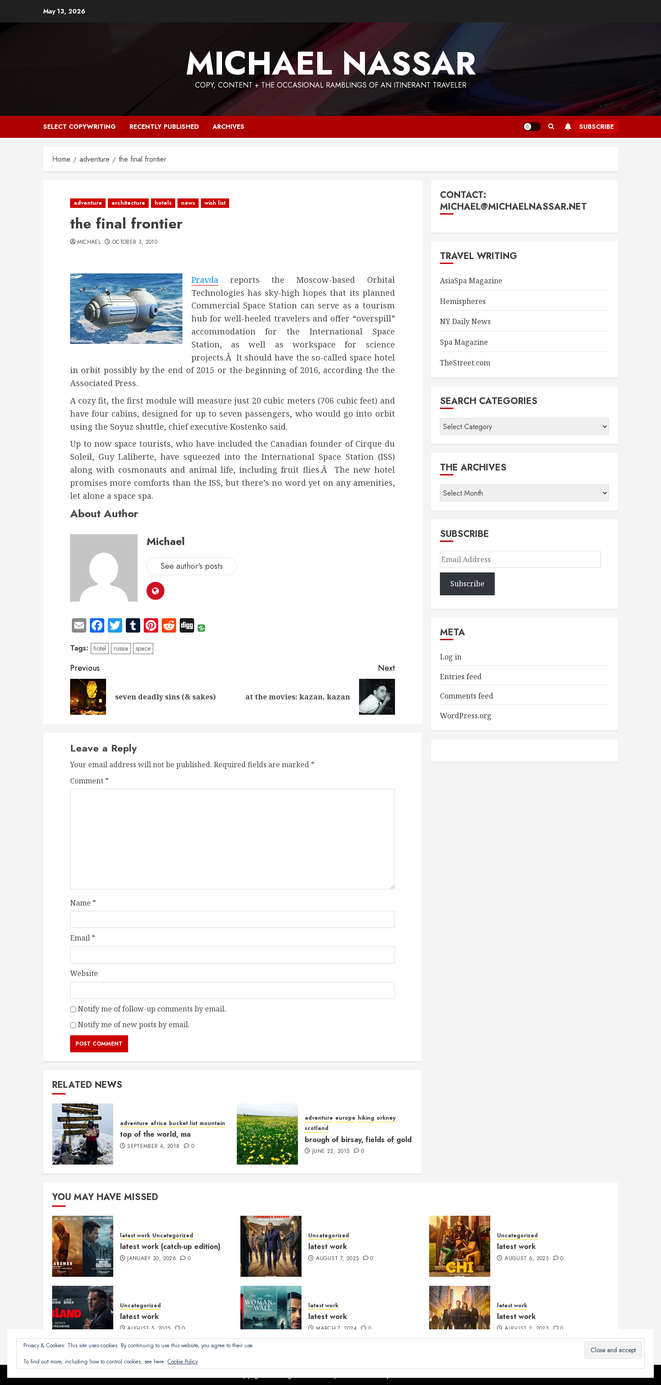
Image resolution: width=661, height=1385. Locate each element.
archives (228, 126)
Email (82, 938)
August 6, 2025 (527, 1258)
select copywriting (79, 126)
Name (83, 903)
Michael (89, 242)
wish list (215, 203)
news (188, 203)
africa (159, 1123)
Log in (450, 657)
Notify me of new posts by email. (134, 1024)
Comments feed (466, 696)
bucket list (183, 1123)
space (143, 648)
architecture (128, 203)
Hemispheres (463, 301)
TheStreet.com (465, 363)
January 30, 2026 (151, 1258)
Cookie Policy (183, 1362)
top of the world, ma (155, 1134)
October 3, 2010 (134, 242)
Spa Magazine (464, 342)
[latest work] (271, 1246)
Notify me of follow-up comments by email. (152, 1009)
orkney (386, 1118)
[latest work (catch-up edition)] (82, 1246)
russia (121, 648)
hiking (366, 1118)
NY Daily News (465, 321)
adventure (88, 203)
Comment (89, 781)
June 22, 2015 (331, 1151)
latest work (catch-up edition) (170, 1246)
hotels (163, 203)
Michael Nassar (331, 63)
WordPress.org (466, 716)
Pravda (204, 280)
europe (345, 1118)
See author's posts (191, 566)
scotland (316, 1128)
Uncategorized (172, 1236)
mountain (212, 1123)
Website (84, 973)
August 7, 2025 (337, 1258)
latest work (135, 1236)
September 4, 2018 (153, 1146)
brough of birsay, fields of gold (358, 1139)
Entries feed (461, 677)
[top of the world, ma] (82, 1134)
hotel (99, 648)
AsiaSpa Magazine (471, 281)
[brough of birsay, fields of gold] (267, 1134)
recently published (164, 126)
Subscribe (587, 126)
